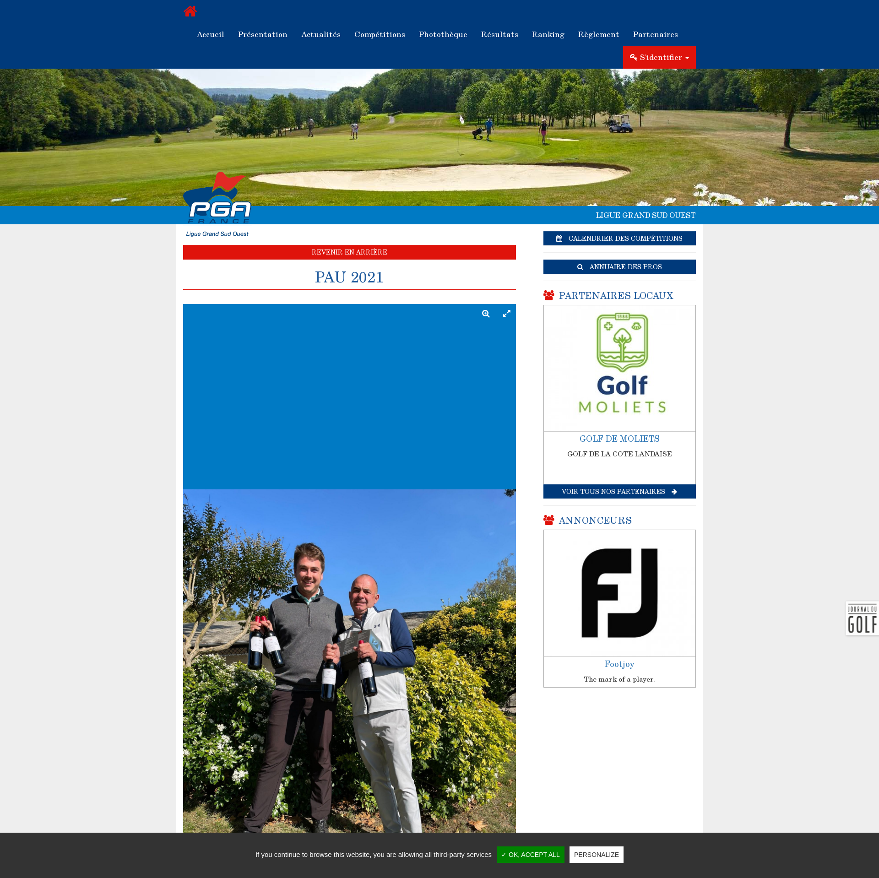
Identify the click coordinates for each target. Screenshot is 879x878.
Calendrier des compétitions (619, 238)
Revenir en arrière (349, 252)
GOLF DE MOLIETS (620, 438)
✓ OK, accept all (530, 854)
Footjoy (619, 664)
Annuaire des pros (619, 266)
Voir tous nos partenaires (619, 491)
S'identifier (659, 57)
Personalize (596, 854)
